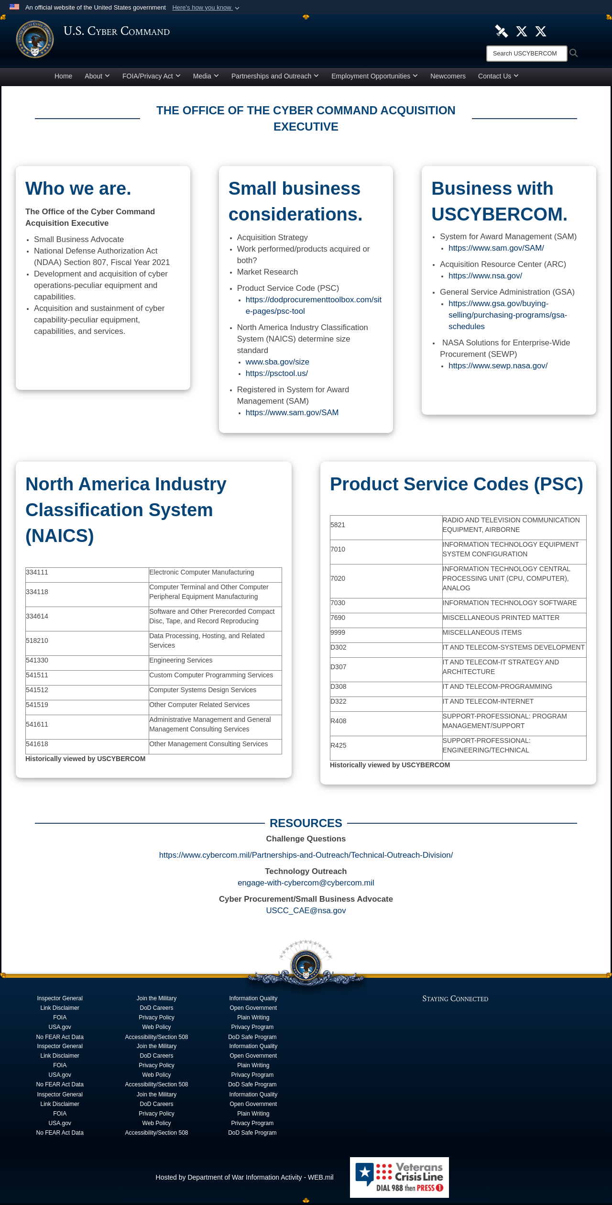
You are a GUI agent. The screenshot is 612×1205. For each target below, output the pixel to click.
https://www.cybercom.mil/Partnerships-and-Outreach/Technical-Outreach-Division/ (306, 857)
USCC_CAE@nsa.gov (306, 913)
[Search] (527, 53)
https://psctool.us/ (277, 375)
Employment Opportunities (374, 78)
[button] (206, 7)
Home (63, 78)
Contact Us (498, 78)
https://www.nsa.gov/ (485, 278)
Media (206, 78)
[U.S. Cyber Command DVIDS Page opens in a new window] (501, 30)
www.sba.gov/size (277, 364)
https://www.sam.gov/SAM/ (496, 250)
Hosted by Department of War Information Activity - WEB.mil (245, 1179)
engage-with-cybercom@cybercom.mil (306, 885)
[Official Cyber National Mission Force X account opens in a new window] (541, 30)
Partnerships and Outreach (275, 78)
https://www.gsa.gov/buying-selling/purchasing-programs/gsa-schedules (507, 317)
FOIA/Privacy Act (151, 78)
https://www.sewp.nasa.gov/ (497, 368)
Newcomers (448, 78)
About (97, 78)
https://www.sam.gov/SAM (292, 415)
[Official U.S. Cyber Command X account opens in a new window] (521, 30)
